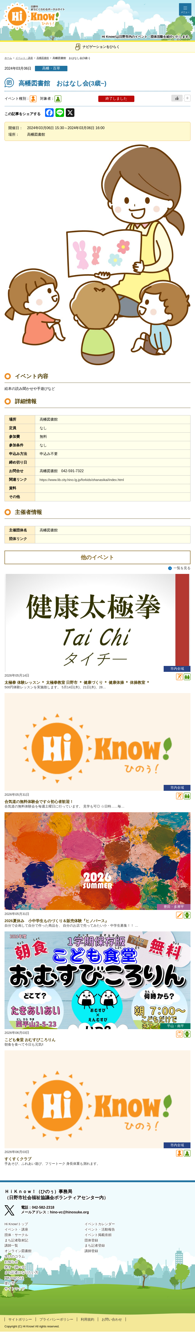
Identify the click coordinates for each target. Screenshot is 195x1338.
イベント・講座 (25, 58)
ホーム (9, 58)
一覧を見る (181, 568)
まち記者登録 (95, 1253)
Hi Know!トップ (17, 1230)
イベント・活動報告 (101, 1236)
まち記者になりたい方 (23, 1282)
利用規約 (92, 1325)
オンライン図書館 (19, 1259)
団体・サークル (17, 1241)
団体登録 (92, 1247)
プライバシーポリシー (59, 1325)
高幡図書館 (45, 58)
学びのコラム (15, 1265)
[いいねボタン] (177, 98)
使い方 (10, 1294)
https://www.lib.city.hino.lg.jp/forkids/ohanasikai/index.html (86, 480)
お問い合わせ (117, 1325)
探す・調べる (15, 1277)
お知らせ (12, 1271)
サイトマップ (15, 1300)
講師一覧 (12, 1253)
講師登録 (92, 1259)
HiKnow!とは (15, 1288)
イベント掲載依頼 (99, 1241)
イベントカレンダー (101, 1230)
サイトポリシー (21, 1325)
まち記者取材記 (17, 1247)
